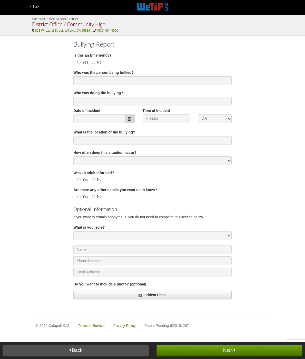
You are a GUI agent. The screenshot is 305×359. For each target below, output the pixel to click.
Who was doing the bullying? (98, 93)
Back (35, 6)
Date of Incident (86, 111)
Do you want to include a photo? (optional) (109, 284)
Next (229, 350)
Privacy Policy (124, 326)
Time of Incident (156, 111)
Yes (82, 62)
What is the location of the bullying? (104, 132)
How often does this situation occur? (104, 152)
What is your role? (89, 227)
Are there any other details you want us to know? (115, 190)
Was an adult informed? (93, 173)
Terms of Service (91, 326)
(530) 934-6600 (107, 30)
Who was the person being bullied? (103, 72)
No (97, 62)
